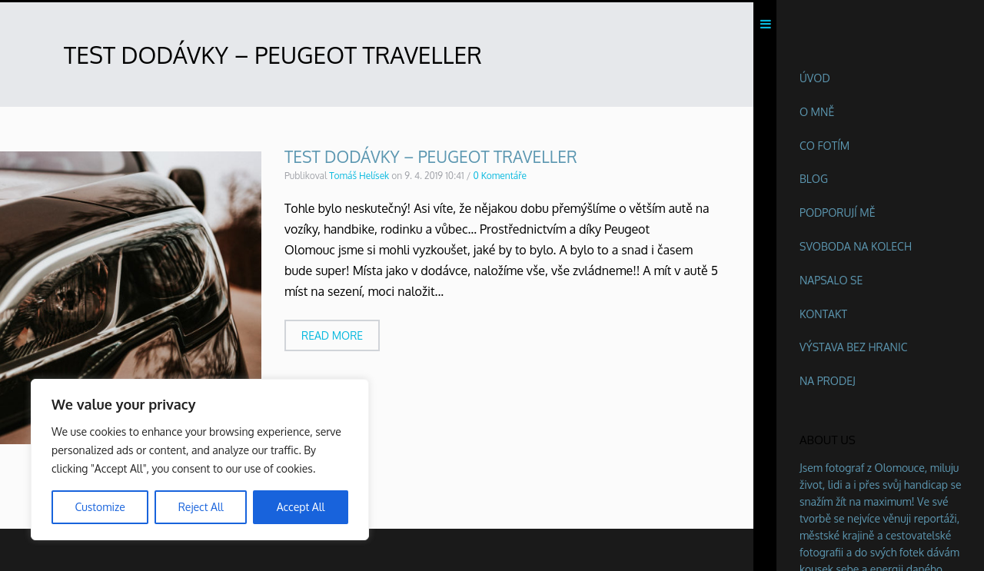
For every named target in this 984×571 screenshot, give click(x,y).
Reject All (201, 506)
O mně (817, 111)
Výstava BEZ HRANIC (854, 347)
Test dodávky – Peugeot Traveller (430, 159)
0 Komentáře (500, 178)
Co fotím (824, 145)
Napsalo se (831, 280)
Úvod (815, 78)
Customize (100, 506)
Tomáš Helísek (359, 178)
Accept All (301, 506)
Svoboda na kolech (856, 246)
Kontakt (823, 313)
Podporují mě (838, 212)
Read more (332, 337)
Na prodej (828, 380)
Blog (814, 178)
